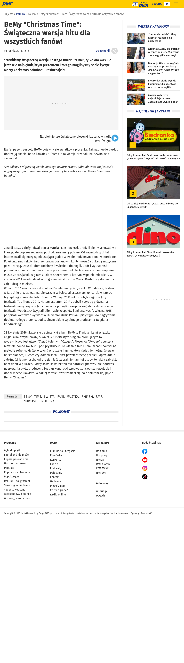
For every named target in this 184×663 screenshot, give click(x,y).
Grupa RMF (103, 443)
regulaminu (107, 513)
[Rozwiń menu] (176, 4)
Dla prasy (102, 455)
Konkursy (55, 459)
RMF (99, 397)
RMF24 (100, 459)
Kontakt (55, 477)
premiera (46, 401)
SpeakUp (135, 513)
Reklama (101, 451)
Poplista (9, 467)
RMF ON (101, 472)
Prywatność (146, 513)
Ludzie (54, 464)
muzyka (73, 397)
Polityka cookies (122, 513)
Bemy (8, 377)
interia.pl (102, 491)
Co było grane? (59, 490)
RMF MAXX (102, 468)
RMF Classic (103, 464)
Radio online (58, 494)
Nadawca (55, 481)
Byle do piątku (13, 450)
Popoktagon (11, 476)
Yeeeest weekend (15, 489)
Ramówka (56, 455)
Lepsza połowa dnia (16, 459)
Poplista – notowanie (17, 472)
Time (52, 154)
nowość (30, 401)
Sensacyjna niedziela (17, 485)
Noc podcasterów (15, 463)
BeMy (38, 149)
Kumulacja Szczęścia (62, 451)
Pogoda (100, 495)
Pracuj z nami (58, 485)
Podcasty (55, 468)
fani (60, 397)
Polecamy (56, 472)
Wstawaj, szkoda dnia (17, 498)
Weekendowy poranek (17, 493)
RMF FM (21, 14)
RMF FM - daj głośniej (17, 481)
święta (49, 397)
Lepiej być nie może (16, 454)
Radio (53, 443)
